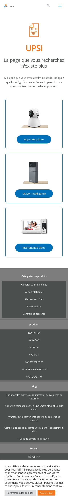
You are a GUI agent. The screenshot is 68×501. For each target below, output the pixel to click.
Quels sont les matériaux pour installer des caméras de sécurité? (34, 396)
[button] (48, 5)
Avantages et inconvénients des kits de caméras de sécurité (34, 418)
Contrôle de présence (34, 313)
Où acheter (34, 457)
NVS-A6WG (34, 340)
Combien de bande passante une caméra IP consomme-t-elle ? (34, 429)
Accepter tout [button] (46, 493)
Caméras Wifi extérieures (34, 284)
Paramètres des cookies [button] (20, 492)
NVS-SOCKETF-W (34, 376)
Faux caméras (34, 306)
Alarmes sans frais (34, 299)
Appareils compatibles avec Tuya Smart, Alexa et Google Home (34, 407)
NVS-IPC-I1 (34, 354)
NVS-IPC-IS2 (34, 333)
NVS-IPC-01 (34, 347)
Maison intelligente (34, 292)
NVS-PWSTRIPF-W (34, 362)
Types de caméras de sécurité (34, 438)
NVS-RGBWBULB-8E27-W (34, 369)
